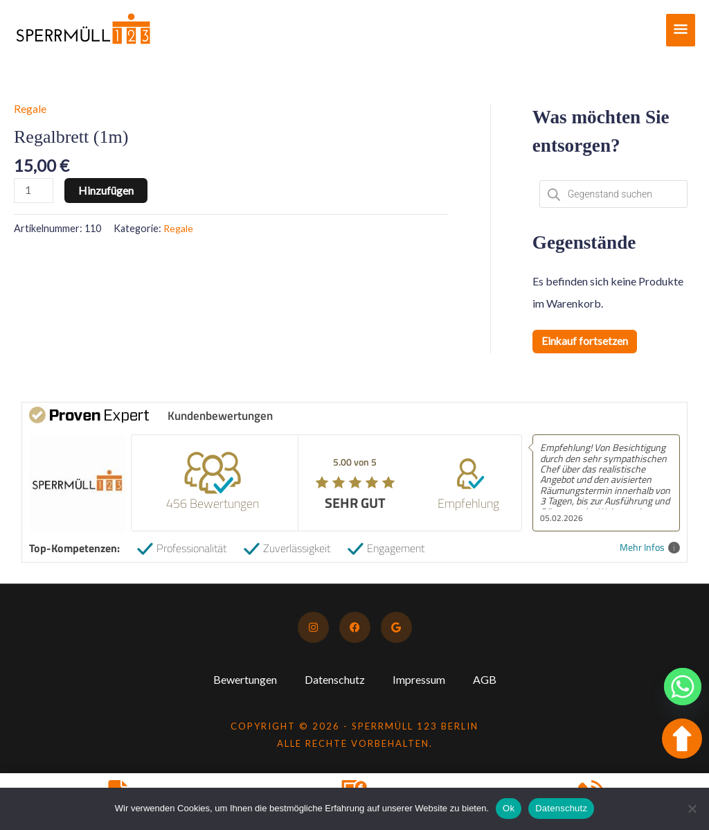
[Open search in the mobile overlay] (613, 194)
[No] (692, 808)
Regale (30, 108)
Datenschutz (335, 679)
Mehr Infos (650, 548)
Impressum (419, 679)
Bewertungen (245, 679)
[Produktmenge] (34, 190)
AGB (484, 679)
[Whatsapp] (682, 686)
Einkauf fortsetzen (585, 341)
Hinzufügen (106, 189)
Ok (508, 808)
